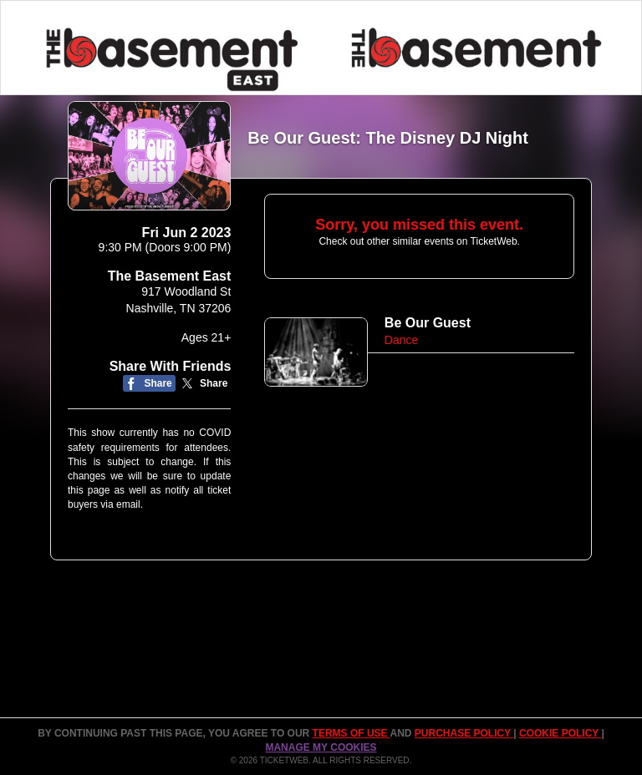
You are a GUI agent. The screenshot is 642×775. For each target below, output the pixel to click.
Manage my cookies (320, 747)
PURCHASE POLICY (464, 733)
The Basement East (170, 276)
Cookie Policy (560, 733)
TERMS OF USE (351, 733)
